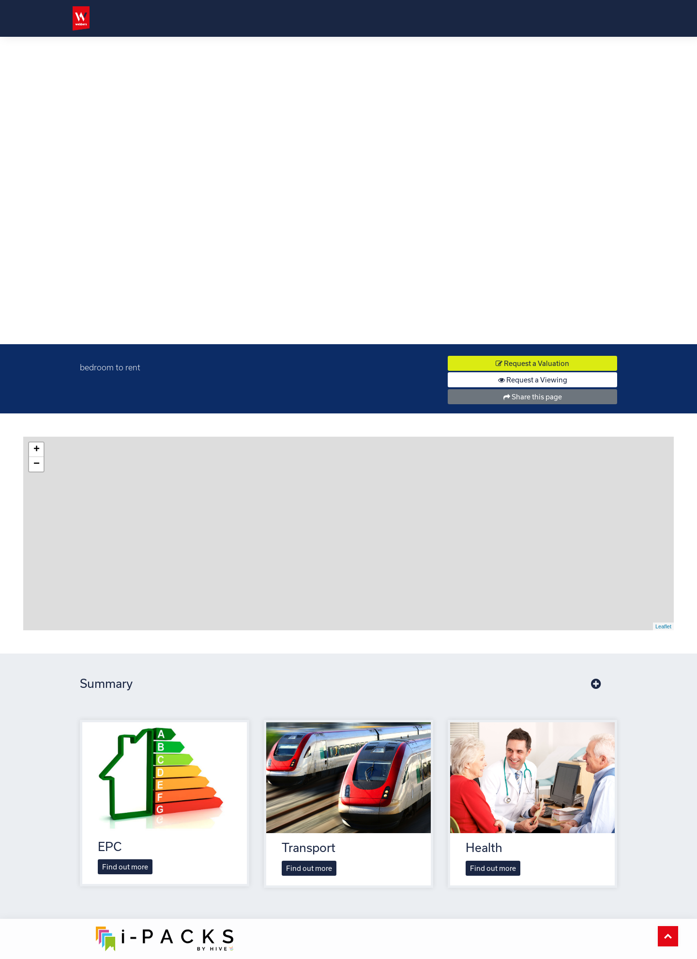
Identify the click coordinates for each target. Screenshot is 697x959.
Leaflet (663, 626)
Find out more (125, 867)
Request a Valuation (532, 363)
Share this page (532, 397)
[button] (596, 684)
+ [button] (36, 449)
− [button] (36, 464)
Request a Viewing (532, 380)
